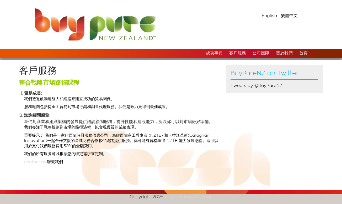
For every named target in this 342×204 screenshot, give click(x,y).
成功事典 (214, 53)
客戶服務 (237, 53)
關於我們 (284, 53)
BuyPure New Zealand (189, 197)
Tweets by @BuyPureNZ (256, 86)
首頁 (303, 53)
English (269, 16)
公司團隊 (261, 53)
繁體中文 (289, 16)
